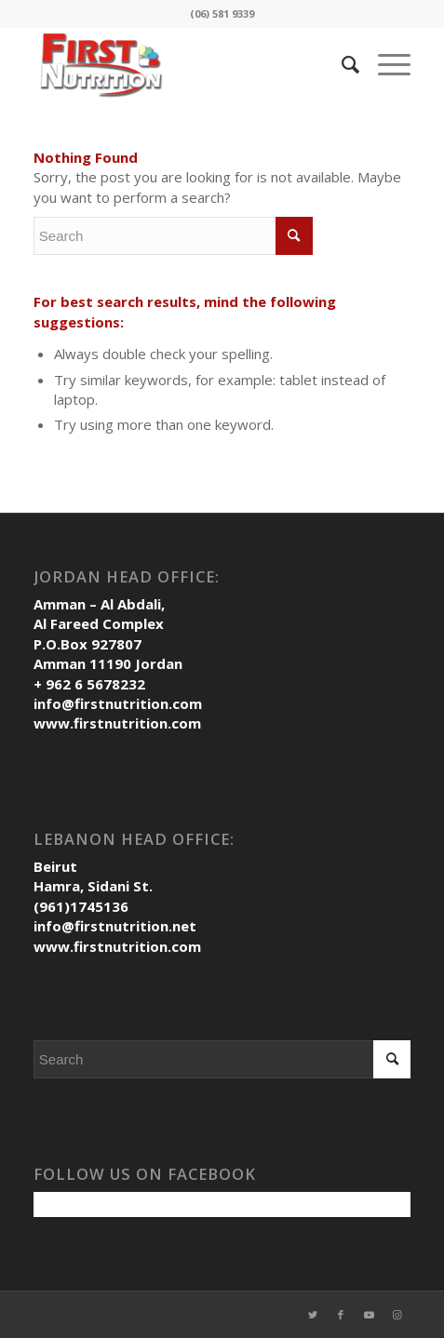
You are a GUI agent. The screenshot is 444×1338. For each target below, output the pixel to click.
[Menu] (384, 64)
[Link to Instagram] (396, 1315)
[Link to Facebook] (341, 1315)
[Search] (341, 64)
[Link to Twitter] (313, 1315)
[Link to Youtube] (369, 1315)
